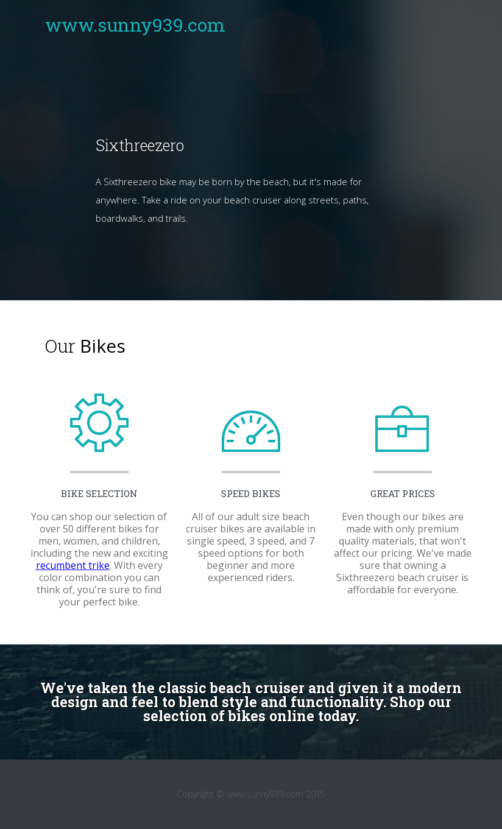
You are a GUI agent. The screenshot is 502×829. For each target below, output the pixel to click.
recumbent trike (73, 565)
